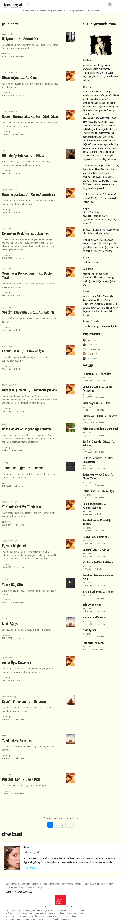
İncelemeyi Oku (32, 868)
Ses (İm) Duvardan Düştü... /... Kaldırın (28, 312)
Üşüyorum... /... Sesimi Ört (20, 39)
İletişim (44, 884)
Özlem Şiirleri (7, 34)
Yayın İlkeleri (107, 884)
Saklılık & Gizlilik (91, 884)
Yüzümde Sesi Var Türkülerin (21, 507)
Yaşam (4, 424)
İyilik (26, 847)
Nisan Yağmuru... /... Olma (19, 78)
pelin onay (6, 54)
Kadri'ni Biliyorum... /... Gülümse (24, 701)
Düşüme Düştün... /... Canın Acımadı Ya (28, 194)
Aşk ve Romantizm (9, 73)
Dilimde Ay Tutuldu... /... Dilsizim (24, 155)
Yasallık (78, 884)
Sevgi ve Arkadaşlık (10, 696)
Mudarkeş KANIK (95, 349)
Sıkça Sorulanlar (27, 887)
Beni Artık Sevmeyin (93, 643)
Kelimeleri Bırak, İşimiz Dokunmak (25, 233)
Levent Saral (93, 344)
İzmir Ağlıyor (11, 624)
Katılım (35, 884)
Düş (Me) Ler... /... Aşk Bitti (21, 779)
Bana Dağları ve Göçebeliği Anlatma (26, 429)
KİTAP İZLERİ (12, 834)
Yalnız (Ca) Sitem (13, 585)
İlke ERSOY (92, 354)
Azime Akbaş (93, 340)
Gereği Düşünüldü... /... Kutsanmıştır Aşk (29, 390)
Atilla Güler (92, 358)
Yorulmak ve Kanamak (16, 740)
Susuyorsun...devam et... (96, 537)
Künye (39, 887)
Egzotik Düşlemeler (15, 546)
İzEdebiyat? (11, 887)
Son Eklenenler (13, 884)
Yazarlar (26, 884)
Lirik (4, 150)
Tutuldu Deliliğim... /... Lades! (22, 468)
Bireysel (5, 463)
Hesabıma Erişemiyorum (61, 884)
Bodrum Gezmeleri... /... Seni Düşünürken (30, 117)
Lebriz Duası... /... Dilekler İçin (23, 351)
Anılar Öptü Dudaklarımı (18, 662)
